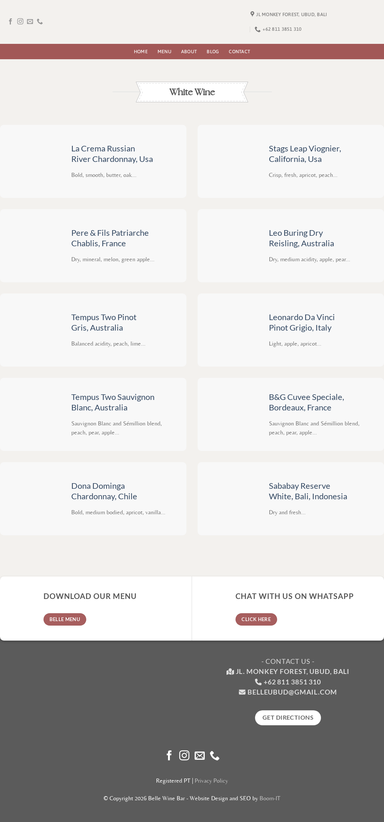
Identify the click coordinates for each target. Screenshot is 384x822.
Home (141, 51)
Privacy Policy (211, 780)
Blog (213, 51)
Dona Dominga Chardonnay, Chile (104, 491)
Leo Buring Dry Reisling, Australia (301, 238)
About (189, 51)
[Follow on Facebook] (11, 21)
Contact (239, 51)
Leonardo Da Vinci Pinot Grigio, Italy (302, 322)
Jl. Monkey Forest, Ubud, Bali (288, 671)
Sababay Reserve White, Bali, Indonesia (308, 491)
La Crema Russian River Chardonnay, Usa (112, 154)
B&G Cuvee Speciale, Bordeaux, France (306, 402)
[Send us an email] (30, 21)
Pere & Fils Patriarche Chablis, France (110, 238)
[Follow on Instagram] (20, 21)
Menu (164, 51)
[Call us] (40, 21)
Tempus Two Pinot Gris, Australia (103, 322)
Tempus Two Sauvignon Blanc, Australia (112, 402)
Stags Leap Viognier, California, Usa (305, 154)
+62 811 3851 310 (292, 682)
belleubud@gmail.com (292, 692)
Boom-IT (270, 798)
